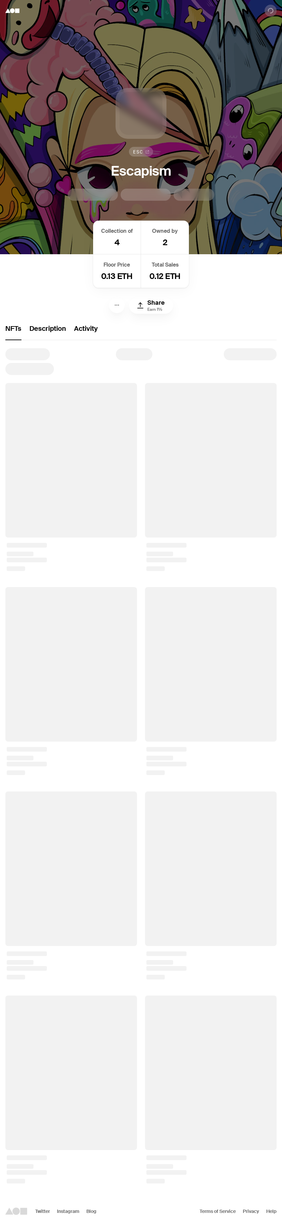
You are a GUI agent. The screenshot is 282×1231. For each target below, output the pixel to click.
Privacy (251, 1211)
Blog (91, 1211)
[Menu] (117, 305)
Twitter (42, 1211)
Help (271, 1211)
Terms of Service (218, 1211)
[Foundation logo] (12, 10)
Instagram (68, 1211)
